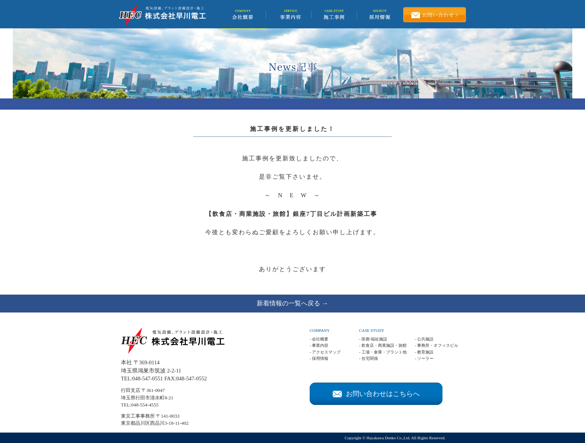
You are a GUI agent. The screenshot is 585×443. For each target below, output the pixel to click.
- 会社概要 (319, 339)
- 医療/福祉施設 (373, 339)
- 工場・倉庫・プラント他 (382, 352)
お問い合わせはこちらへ (376, 394)
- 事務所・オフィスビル (436, 345)
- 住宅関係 (368, 358)
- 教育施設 (424, 352)
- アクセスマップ (325, 352)
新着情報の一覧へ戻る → (292, 303)
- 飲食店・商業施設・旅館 (382, 345)
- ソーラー (424, 358)
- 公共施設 (424, 339)
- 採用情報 (319, 358)
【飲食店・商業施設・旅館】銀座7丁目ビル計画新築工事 (291, 214)
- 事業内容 (319, 345)
